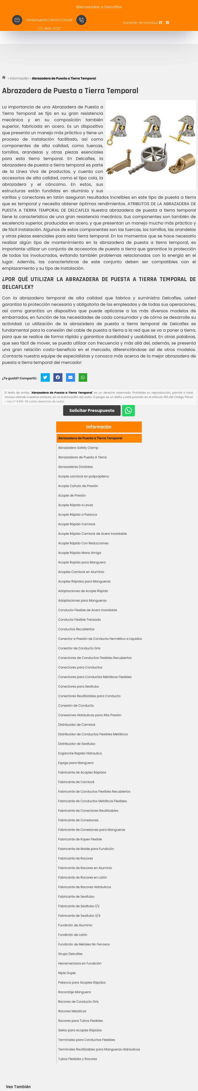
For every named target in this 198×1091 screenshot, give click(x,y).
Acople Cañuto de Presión (78, 486)
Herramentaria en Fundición (80, 963)
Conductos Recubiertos (76, 629)
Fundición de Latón (72, 935)
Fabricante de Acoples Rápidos (82, 772)
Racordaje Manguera (74, 992)
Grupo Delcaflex (70, 954)
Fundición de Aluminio (75, 925)
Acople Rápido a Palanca (77, 514)
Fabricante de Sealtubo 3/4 (79, 915)
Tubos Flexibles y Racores (77, 1059)
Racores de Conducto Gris (78, 1001)
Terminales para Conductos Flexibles (86, 1040)
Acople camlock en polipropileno (83, 476)
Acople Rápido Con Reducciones (83, 543)
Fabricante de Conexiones (78, 820)
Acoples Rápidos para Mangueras (84, 581)
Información (98, 427)
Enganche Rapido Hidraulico (80, 753)
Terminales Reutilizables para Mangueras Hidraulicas (99, 1049)
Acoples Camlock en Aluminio (81, 572)
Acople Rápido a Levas (75, 505)
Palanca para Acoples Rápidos (82, 982)
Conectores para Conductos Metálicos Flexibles (95, 677)
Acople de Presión (72, 495)
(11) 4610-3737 (49, 28)
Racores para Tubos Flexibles (80, 1020)
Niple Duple (67, 973)
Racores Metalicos (72, 1011)
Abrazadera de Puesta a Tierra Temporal (90, 438)
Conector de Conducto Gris (79, 648)
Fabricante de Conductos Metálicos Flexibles (92, 801)
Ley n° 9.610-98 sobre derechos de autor (35, 401)
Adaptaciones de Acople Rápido (83, 591)
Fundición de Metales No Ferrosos (84, 944)
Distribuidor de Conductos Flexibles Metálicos (93, 734)
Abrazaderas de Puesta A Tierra (82, 457)
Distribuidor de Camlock (76, 724)
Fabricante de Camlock (76, 782)
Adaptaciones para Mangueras (82, 600)
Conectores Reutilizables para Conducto (89, 696)
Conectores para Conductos (80, 667)
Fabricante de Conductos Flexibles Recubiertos (94, 791)
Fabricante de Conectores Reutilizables (88, 810)
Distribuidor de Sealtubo (76, 744)
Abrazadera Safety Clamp (78, 447)
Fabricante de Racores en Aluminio (85, 868)
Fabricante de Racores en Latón (82, 877)
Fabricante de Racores (75, 858)
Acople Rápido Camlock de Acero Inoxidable (92, 533)
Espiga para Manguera (76, 763)
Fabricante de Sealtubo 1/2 (79, 906)
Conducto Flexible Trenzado (79, 619)
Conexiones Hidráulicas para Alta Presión (90, 715)
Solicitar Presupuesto (91, 410)
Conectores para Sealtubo (78, 686)
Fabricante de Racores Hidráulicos (84, 887)
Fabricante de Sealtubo (76, 896)
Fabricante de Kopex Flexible (80, 839)
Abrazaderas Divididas (75, 467)
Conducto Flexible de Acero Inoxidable (87, 610)
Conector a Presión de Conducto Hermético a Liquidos (100, 638)
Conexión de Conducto (76, 705)
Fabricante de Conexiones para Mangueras (91, 829)
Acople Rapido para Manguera (82, 562)
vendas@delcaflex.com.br (49, 20)
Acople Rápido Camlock (76, 524)
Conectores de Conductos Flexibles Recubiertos (95, 658)
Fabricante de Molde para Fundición (86, 849)
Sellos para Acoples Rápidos (80, 1030)
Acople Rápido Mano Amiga (79, 553)
